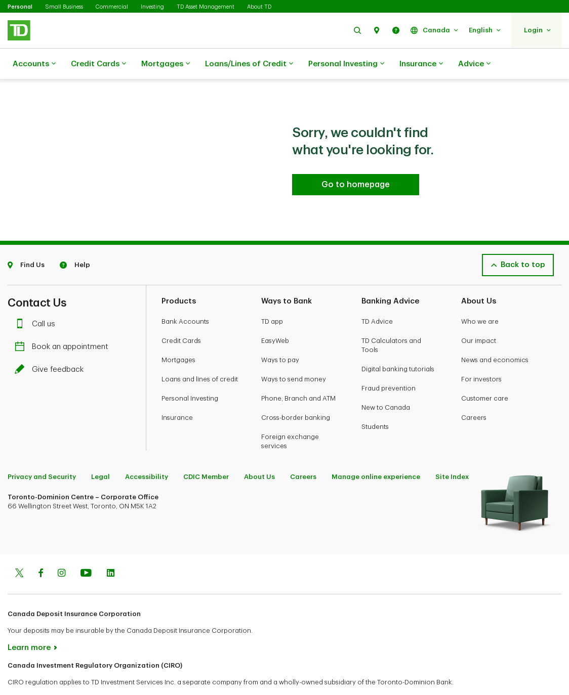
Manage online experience (376, 451)
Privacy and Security (42, 451)
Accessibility (146, 451)
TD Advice (377, 296)
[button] (357, 30)
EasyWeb (275, 315)
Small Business (64, 7)
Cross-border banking (295, 392)
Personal (20, 7)
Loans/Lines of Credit (249, 64)
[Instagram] (61, 548)
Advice (474, 64)
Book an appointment (64, 321)
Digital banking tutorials (397, 343)
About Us (259, 451)
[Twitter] (19, 548)
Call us (37, 298)
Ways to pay (280, 334)
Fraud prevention (388, 363)
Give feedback (52, 344)
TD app (272, 296)
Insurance (421, 64)
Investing (152, 7)
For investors (481, 354)
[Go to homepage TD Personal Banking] (355, 159)
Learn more (29, 622)
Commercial (112, 7)
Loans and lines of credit (199, 354)
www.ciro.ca (31, 674)
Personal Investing (346, 64)
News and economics (495, 334)
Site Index (452, 451)
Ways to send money (293, 354)
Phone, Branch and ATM (298, 373)
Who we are (480, 296)
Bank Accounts (185, 296)
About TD (259, 7)
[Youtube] (86, 548)
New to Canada (385, 382)
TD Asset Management (205, 7)
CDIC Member (206, 451)
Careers (473, 392)
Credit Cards (98, 64)
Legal (100, 451)
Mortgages (165, 64)
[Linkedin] (110, 548)
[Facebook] (40, 548)
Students (375, 401)
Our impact (478, 315)
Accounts (34, 64)
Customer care (484, 373)
